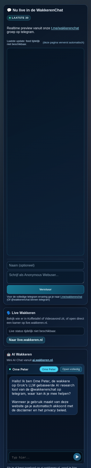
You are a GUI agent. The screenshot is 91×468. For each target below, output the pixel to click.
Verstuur (45, 289)
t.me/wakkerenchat (65, 28)
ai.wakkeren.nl (42, 360)
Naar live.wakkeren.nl (26, 340)
